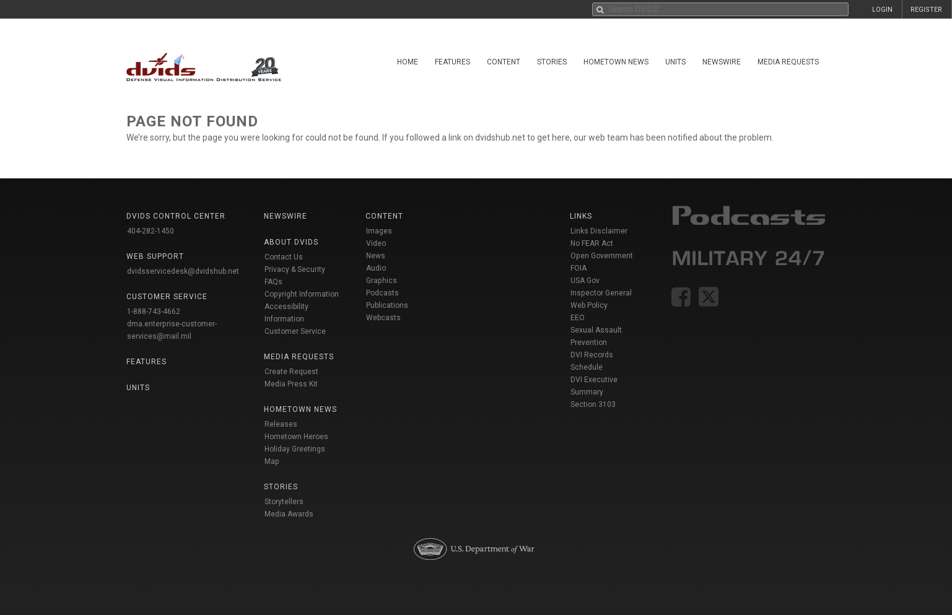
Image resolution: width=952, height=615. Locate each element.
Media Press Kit (291, 384)
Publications (387, 305)
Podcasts (382, 293)
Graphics (381, 280)
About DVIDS (291, 242)
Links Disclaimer (598, 231)
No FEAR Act (591, 243)
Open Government (601, 255)
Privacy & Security (294, 269)
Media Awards (288, 514)
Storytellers (284, 501)
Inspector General (601, 293)
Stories (552, 62)
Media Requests (788, 62)
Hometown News (615, 62)
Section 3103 (593, 404)
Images (379, 231)
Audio (376, 268)
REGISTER (926, 10)
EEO (577, 317)
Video (376, 243)
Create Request (291, 371)
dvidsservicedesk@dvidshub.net (183, 271)
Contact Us (283, 257)
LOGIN (882, 10)
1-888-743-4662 (153, 311)
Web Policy (589, 305)
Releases (280, 424)
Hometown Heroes (296, 436)
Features (452, 62)
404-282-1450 (150, 231)
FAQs (273, 281)
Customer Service (295, 331)
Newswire (721, 62)
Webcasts (383, 317)
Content (503, 62)
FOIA (578, 268)
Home (407, 62)
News (375, 255)
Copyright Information (301, 294)
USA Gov (585, 280)
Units (675, 62)
